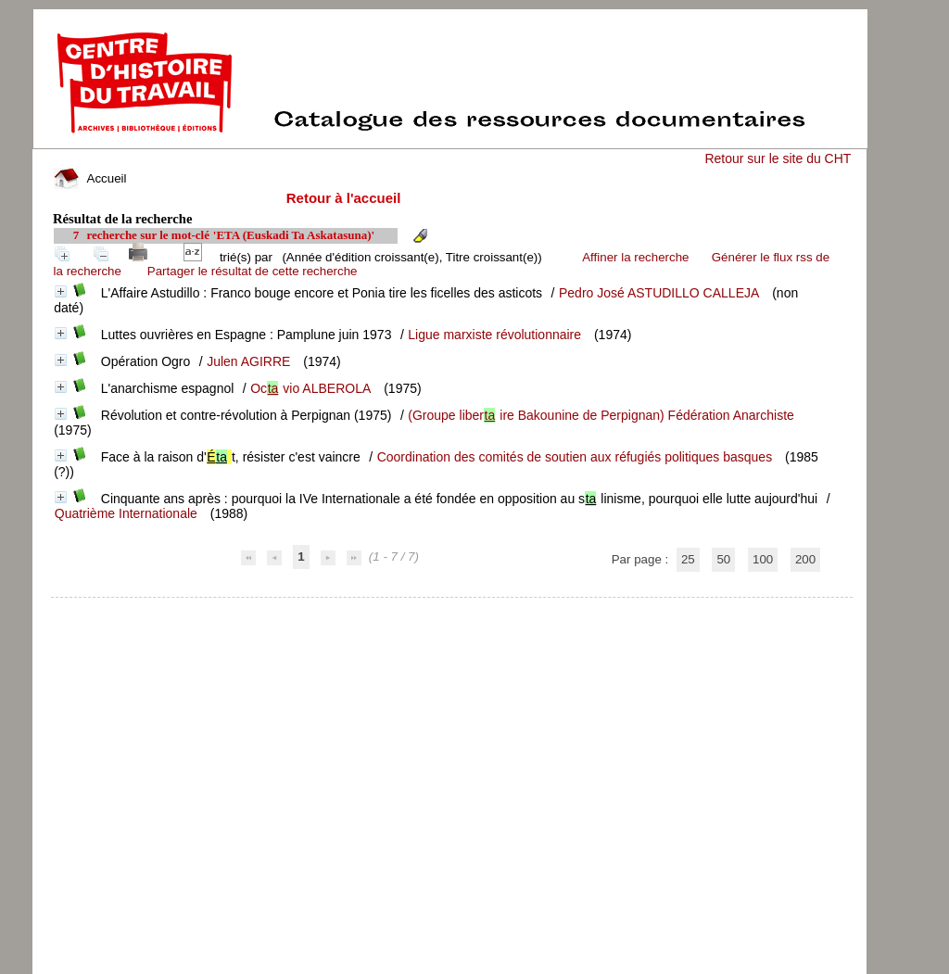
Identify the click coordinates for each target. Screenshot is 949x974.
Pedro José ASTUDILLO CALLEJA (659, 292)
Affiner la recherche (635, 257)
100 (763, 559)
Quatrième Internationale (126, 513)
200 (805, 559)
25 (688, 559)
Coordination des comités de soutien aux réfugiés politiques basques (575, 456)
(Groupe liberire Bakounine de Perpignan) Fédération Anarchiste (601, 415)
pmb (452, 609)
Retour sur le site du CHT (777, 158)
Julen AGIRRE (248, 361)
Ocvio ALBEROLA (310, 388)
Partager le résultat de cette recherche (252, 271)
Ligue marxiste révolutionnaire (494, 334)
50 (723, 559)
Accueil (90, 178)
